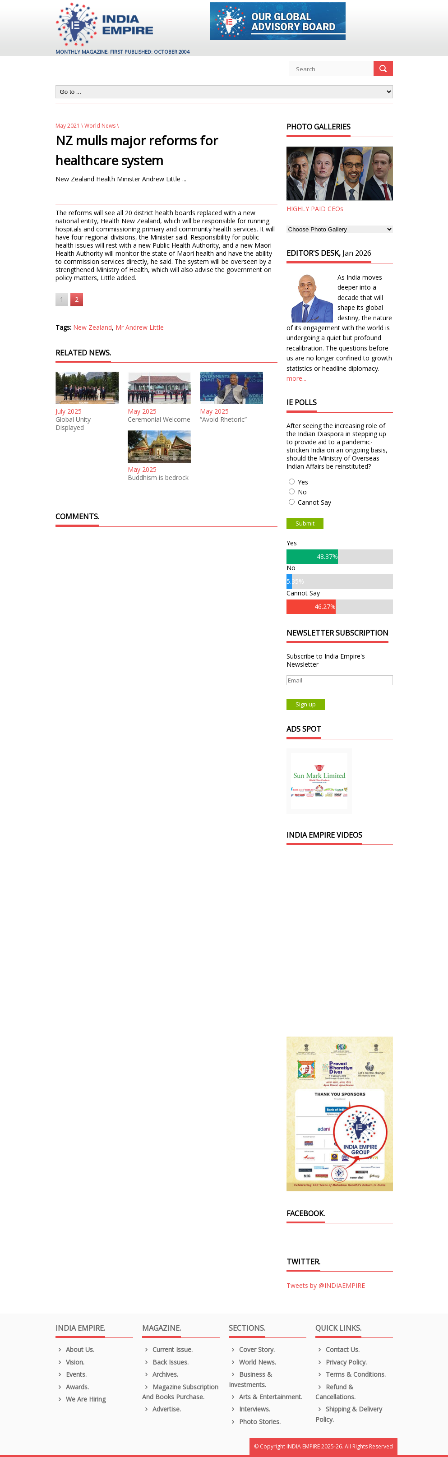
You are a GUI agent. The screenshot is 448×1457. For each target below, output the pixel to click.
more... (296, 378)
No (302, 492)
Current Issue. (167, 1349)
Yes (303, 482)
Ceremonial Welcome (159, 419)
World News (99, 125)
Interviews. (250, 1409)
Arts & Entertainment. (266, 1396)
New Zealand (92, 327)
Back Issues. (165, 1362)
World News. (253, 1362)
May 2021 (67, 125)
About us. (75, 1349)
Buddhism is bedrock (158, 478)
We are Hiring (80, 1399)
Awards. (72, 1387)
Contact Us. (337, 1349)
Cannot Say (314, 502)
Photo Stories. (255, 1421)
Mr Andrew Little (139, 327)
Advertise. (161, 1409)
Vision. (70, 1362)
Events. (71, 1374)
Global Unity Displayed (73, 423)
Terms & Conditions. (350, 1374)
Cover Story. (252, 1349)
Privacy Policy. (341, 1362)
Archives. (160, 1374)
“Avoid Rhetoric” (223, 419)
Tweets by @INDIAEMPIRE (325, 1285)
